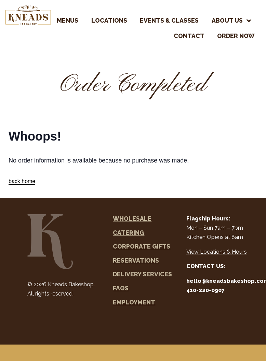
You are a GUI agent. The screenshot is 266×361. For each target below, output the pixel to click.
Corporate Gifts (141, 246)
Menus (67, 20)
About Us (227, 20)
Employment (134, 302)
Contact (189, 35)
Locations (109, 20)
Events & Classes (169, 20)
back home (22, 181)
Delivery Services (142, 274)
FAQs (121, 288)
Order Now (236, 35)
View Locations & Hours (216, 252)
